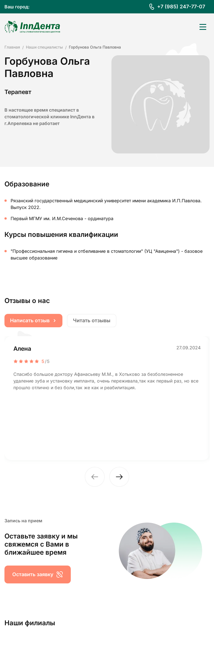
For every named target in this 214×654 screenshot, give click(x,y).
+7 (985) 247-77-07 (181, 6)
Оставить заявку (37, 574)
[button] (95, 477)
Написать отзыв (33, 320)
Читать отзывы (91, 320)
